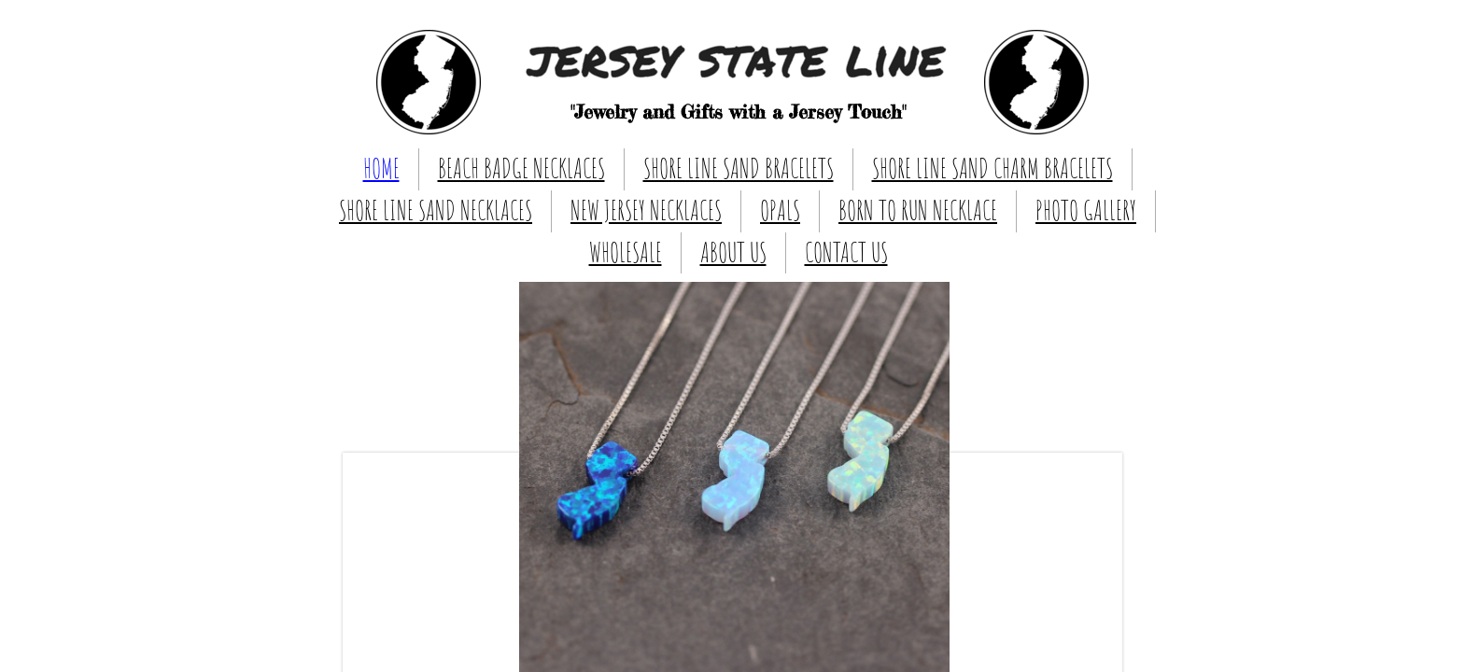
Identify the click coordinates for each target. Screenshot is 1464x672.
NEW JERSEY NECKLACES (646, 210)
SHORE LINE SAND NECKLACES (435, 210)
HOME (381, 168)
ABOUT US (733, 252)
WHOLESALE (625, 252)
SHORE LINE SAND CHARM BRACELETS (992, 168)
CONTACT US (846, 252)
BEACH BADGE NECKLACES (521, 168)
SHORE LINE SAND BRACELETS (738, 168)
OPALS (780, 210)
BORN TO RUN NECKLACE (917, 210)
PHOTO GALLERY (1085, 210)
